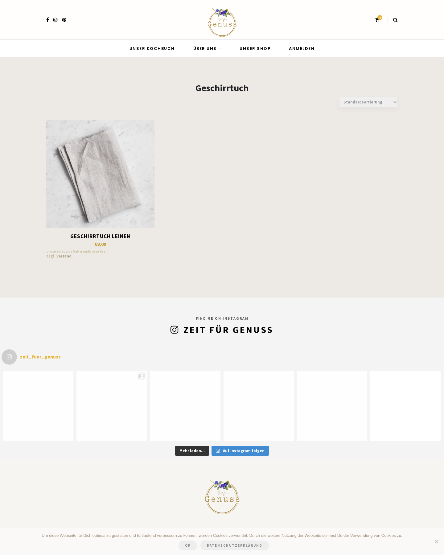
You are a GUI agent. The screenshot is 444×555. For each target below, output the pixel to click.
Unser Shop (255, 48)
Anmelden (301, 48)
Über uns (205, 48)
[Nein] (436, 541)
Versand (64, 255)
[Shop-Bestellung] (368, 102)
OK (188, 545)
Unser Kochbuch (152, 48)
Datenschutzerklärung (234, 545)
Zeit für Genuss (228, 329)
